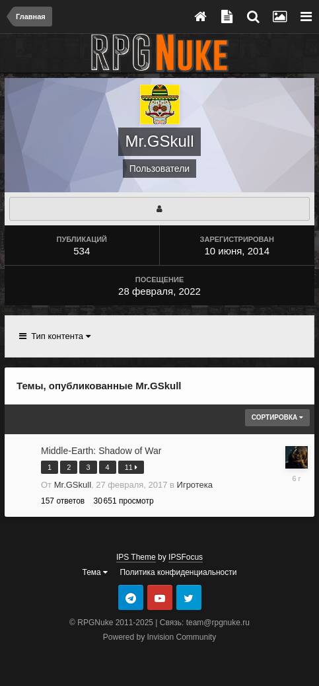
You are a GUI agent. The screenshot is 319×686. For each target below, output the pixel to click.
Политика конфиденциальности (178, 572)
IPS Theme (136, 557)
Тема (95, 572)
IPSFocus (185, 557)
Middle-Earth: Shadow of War (101, 450)
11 (131, 467)
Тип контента (54, 336)
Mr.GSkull (72, 485)
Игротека (195, 485)
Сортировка (277, 417)
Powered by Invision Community (159, 637)
